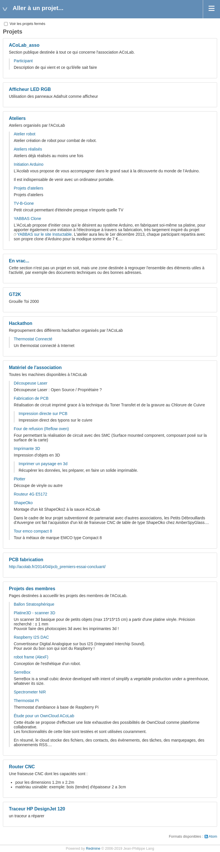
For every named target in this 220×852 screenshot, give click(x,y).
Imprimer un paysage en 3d (43, 463)
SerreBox (22, 672)
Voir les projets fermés (24, 24)
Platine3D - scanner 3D (34, 613)
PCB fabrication (26, 559)
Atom (213, 837)
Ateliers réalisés (28, 149)
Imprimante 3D (27, 448)
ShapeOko (23, 502)
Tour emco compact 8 (33, 531)
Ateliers (17, 118)
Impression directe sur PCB (43, 413)
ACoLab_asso (24, 45)
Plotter (19, 479)
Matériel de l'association (35, 367)
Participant (23, 61)
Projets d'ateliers (28, 188)
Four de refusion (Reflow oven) (41, 428)
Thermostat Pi (26, 700)
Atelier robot (24, 134)
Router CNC (22, 766)
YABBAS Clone (27, 218)
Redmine (93, 849)
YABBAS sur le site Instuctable (44, 234)
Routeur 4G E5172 (30, 494)
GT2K (15, 294)
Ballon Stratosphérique (34, 604)
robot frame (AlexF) (31, 657)
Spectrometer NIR (30, 692)
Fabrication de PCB (31, 398)
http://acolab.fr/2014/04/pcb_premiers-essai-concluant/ (57, 566)
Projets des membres (32, 588)
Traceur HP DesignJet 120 (37, 808)
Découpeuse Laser (31, 383)
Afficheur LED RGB (30, 89)
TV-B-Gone (24, 203)
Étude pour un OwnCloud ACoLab (44, 715)
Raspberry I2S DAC (31, 637)
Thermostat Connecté (33, 339)
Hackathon (20, 323)
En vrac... (19, 260)
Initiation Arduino (29, 164)
